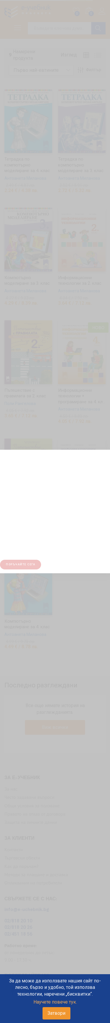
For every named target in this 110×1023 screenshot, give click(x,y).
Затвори (56, 1013)
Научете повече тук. (55, 1002)
